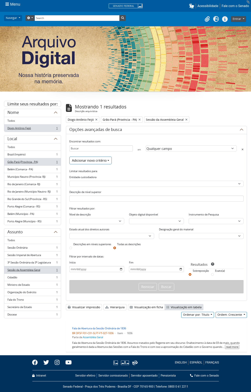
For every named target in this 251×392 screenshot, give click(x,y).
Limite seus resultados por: (32, 104)
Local (12, 139)
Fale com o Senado (235, 6)
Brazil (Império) (32, 155)
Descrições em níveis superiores (92, 244)
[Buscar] (101, 148)
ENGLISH (181, 362)
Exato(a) (220, 271)
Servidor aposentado (144, 375)
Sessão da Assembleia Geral (32, 271)
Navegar (12, 18)
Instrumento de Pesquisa (204, 214)
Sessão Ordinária (32, 248)
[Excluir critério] (243, 149)
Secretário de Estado (32, 308)
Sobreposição (201, 271)
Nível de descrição (80, 214)
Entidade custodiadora (82, 177)
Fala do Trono (32, 300)
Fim (131, 262)
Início (72, 262)
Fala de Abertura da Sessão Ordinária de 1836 (99, 328)
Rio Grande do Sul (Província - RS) (32, 200)
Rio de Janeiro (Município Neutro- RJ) (32, 192)
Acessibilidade (208, 6)
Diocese (32, 315)
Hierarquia (115, 307)
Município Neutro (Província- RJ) (32, 178)
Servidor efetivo (85, 375)
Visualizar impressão (84, 307)
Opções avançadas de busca (95, 130)
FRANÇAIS (212, 362)
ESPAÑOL (196, 362)
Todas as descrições (129, 244)
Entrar (237, 19)
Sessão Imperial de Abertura (32, 256)
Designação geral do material (176, 229)
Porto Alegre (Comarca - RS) (32, 207)
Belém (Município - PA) (32, 215)
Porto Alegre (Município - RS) (32, 222)
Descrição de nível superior (85, 192)
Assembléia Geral (93, 337)
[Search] (77, 18)
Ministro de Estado (32, 286)
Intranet (39, 375)
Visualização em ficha (146, 307)
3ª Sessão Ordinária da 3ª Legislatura (32, 263)
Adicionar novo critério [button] (89, 160)
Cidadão (32, 278)
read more (232, 347)
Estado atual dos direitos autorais (89, 229)
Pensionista (168, 375)
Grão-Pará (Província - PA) (32, 163)
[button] (192, 6)
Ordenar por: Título (196, 314)
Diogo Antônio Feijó (32, 129)
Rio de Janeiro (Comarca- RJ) (32, 185)
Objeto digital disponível (143, 214)
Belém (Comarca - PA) (32, 170)
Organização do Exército (32, 293)
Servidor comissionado (113, 375)
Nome (13, 113)
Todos (11, 120)
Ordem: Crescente (230, 314)
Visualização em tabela (184, 307)
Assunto (15, 233)
